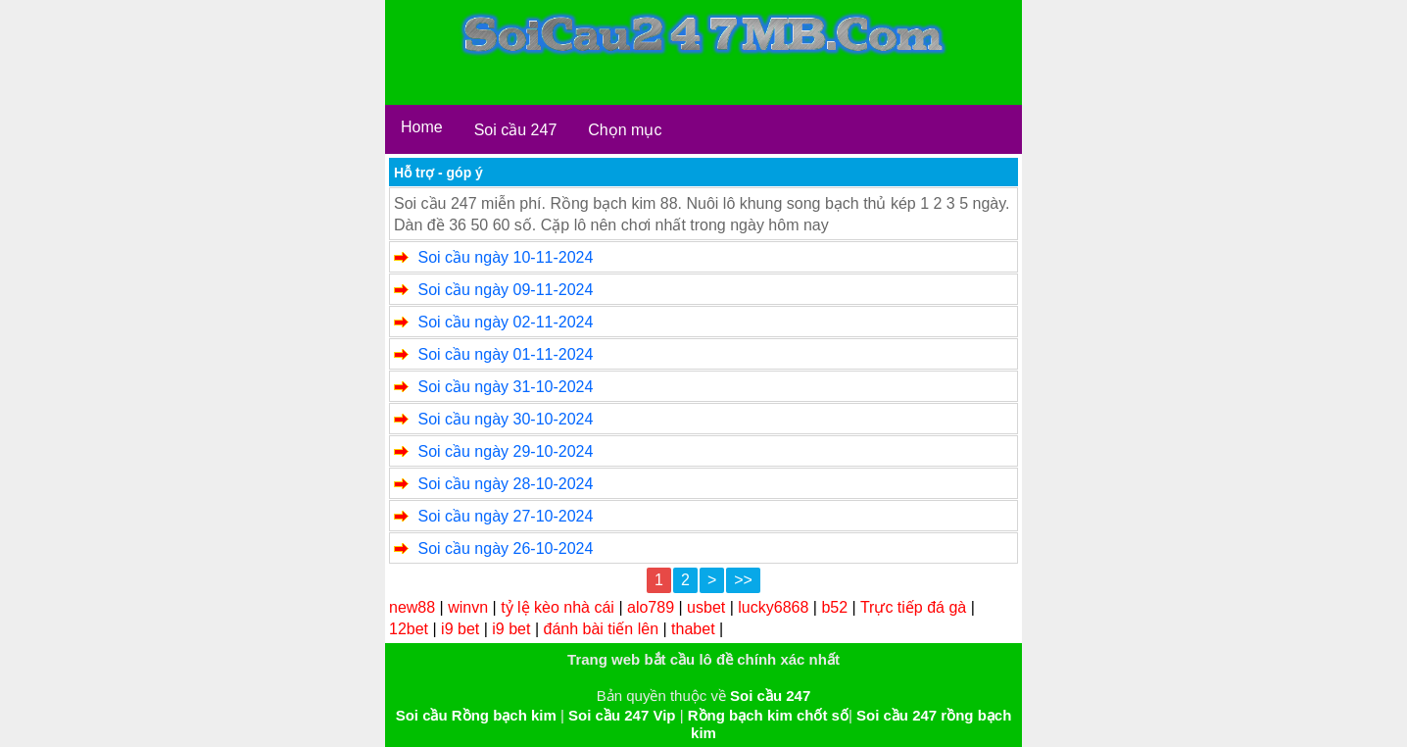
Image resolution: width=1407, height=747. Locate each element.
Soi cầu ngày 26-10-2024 (505, 548)
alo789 (650, 607)
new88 (412, 607)
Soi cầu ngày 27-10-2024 (505, 516)
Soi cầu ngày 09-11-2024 (505, 289)
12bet (408, 629)
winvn (468, 607)
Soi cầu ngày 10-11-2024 (505, 257)
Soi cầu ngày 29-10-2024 (505, 451)
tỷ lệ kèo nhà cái (557, 607)
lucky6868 (773, 607)
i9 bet (460, 629)
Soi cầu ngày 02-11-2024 (505, 322)
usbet (706, 607)
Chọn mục (624, 130)
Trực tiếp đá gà (913, 607)
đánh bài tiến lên (601, 629)
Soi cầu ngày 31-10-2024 (505, 386)
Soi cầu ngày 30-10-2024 (505, 419)
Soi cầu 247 (516, 130)
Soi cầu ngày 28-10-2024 (505, 483)
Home (422, 127)
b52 (834, 607)
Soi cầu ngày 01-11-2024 (505, 354)
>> (743, 580)
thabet (692, 629)
